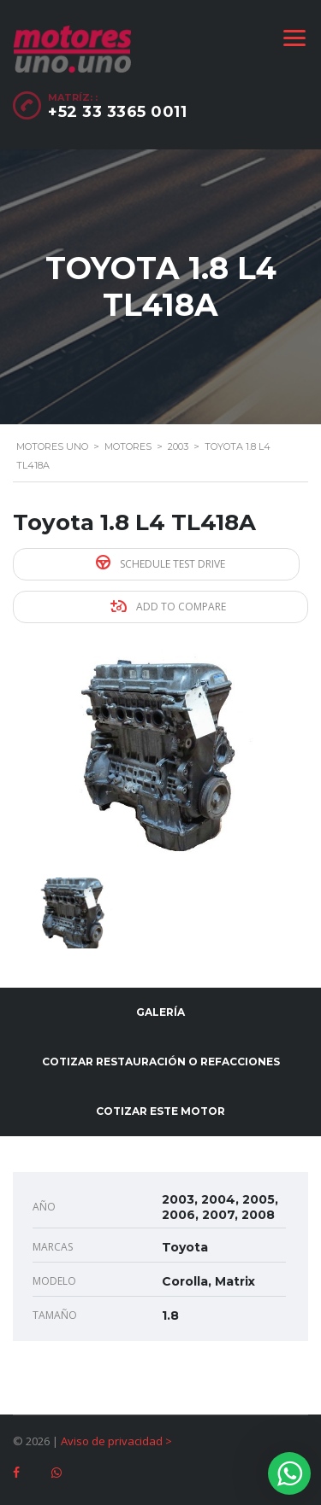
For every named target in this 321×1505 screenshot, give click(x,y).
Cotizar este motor (160, 1111)
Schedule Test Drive (160, 563)
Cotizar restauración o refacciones (161, 1061)
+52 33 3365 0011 (117, 111)
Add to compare (168, 606)
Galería (160, 1012)
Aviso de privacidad (112, 1441)
